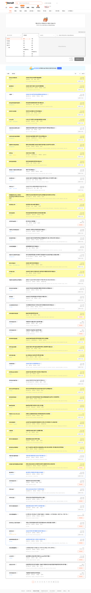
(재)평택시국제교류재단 (14, 144)
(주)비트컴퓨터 (12, 422)
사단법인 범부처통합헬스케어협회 (16, 464)
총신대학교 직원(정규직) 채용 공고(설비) (34, 472)
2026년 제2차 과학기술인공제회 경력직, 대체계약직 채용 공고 (39, 347)
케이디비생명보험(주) (13, 439)
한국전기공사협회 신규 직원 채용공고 (34, 111)
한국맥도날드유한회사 (13, 372)
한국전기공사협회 (12, 111)
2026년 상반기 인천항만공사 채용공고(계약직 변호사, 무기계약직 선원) (41, 178)
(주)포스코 (11, 186)
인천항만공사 (11, 178)
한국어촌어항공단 (12, 397)
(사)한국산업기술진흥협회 (14, 136)
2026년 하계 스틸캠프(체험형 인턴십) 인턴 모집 (36, 186)
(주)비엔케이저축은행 (13, 313)
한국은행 (11, 296)
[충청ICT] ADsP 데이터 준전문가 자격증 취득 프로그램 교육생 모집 (40, 280)
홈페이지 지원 (80, 81)
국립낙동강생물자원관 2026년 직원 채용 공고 (36, 455)
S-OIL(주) (11, 119)
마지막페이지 (58, 582)
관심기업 (13, 73)
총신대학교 (11, 472)
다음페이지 (56, 582)
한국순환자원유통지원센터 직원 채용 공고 (35, 103)
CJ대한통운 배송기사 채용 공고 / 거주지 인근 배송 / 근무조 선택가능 (40, 548)
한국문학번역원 (12, 238)
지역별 (10, 11)
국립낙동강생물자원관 (13, 455)
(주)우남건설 (11, 497)
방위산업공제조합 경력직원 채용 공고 (34, 161)
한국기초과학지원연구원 (14, 388)
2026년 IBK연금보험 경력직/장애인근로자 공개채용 (37, 338)
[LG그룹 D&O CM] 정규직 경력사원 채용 (34, 355)
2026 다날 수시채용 (30, 153)
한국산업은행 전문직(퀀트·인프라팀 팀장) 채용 (36, 213)
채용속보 (38, 11)
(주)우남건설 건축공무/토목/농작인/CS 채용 (35, 497)
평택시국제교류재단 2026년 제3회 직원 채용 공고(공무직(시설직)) (40, 144)
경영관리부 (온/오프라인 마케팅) (33, 481)
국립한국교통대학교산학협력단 (15, 280)
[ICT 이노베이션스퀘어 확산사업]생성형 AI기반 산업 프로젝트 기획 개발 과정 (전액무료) (44, 447)
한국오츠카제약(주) (13, 77)
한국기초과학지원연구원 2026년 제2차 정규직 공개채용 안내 (39, 388)
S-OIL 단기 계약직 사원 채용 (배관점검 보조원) (36, 119)
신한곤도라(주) (12, 564)
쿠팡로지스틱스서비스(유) (14, 414)
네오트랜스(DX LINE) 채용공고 (32, 204)
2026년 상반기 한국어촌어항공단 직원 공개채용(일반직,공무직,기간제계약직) (42, 397)
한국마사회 (11, 531)
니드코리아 (11, 556)
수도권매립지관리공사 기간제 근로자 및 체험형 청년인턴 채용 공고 (40, 305)
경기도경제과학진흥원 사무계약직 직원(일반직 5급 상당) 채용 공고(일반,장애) (42, 255)
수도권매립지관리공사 (13, 305)
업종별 (25, 11)
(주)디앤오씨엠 (12, 355)
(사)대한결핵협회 (12, 246)
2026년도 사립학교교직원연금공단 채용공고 (35, 229)
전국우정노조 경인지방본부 (14, 522)
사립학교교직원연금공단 (14, 229)
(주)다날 (11, 153)
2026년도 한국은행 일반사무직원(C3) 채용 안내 (36, 296)
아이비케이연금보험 (13, 338)
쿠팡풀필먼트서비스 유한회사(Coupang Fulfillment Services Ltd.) (16, 196)
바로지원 (80, 199)
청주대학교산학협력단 (13, 447)
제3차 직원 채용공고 (30, 170)
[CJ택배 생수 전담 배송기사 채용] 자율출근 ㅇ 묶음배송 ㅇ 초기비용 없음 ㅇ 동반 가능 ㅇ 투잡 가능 (46, 514)
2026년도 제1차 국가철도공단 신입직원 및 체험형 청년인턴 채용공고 (40, 271)
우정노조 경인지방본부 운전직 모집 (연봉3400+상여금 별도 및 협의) (40, 522)
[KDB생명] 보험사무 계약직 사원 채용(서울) (35, 506)
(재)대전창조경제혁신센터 (14, 128)
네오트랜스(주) (12, 204)
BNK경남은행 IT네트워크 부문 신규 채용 (34, 405)
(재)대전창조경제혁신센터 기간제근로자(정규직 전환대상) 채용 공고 (40, 128)
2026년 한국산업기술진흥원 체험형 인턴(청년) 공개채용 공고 (39, 288)
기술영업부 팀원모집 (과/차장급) (33, 573)
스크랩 (8, 73)
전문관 (50, 11)
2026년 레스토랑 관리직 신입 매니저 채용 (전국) (36, 372)
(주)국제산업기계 (12, 322)
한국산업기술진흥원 (13, 288)
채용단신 (63, 11)
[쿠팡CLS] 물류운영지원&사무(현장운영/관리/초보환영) (38, 414)
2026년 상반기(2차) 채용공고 (32, 263)
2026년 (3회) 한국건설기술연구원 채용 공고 (35, 380)
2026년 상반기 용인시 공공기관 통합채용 (35, 86)
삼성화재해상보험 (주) (13, 539)
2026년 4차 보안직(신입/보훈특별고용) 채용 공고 (36, 94)
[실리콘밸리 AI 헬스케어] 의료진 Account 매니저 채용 (37, 556)
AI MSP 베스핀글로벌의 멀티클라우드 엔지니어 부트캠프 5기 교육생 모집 (41, 422)
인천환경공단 (11, 363)
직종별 (15, 11)
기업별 (20, 11)
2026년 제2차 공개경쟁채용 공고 (33, 363)
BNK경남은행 (12, 405)
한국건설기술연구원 (13, 380)
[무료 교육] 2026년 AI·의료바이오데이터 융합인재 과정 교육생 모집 (40, 464)
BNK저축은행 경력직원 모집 (32, 313)
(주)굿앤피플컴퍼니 (13, 514)
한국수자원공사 (12, 263)
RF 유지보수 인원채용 (30, 221)
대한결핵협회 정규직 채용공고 (32, 246)
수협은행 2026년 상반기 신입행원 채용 (34, 430)
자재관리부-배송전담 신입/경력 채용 (33, 330)
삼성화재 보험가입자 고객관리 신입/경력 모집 (35, 539)
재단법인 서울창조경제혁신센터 (15, 170)
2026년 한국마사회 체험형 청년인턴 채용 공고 (36, 531)
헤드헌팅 (44, 11)
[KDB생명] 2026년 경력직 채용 (33, 439)
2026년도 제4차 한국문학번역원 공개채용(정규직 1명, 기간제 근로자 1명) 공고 (43, 238)
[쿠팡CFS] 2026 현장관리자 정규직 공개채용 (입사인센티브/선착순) (40, 195)
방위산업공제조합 (12, 161)
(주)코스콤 (11, 489)
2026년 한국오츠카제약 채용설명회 (33, 77)
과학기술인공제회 (12, 347)
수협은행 (11, 430)
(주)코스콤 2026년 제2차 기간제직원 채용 (35, 489)
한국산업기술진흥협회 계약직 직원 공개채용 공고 (36, 136)
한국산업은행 (11, 213)
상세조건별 (31, 11)
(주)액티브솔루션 (12, 221)
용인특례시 (11, 86)
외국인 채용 (57, 11)
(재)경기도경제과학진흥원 (14, 255)
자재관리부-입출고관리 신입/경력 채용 (34, 322)
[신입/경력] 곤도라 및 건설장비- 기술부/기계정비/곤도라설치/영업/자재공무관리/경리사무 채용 (46, 564)
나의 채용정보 (70, 11)
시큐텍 (10, 94)
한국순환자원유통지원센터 (14, 103)
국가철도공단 (11, 271)
